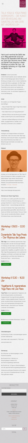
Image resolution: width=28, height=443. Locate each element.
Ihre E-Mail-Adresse (5, 388)
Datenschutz (14, 419)
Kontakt (14, 410)
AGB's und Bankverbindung (14, 415)
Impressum (14, 417)
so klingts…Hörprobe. (11, 184)
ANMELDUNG (6, 264)
